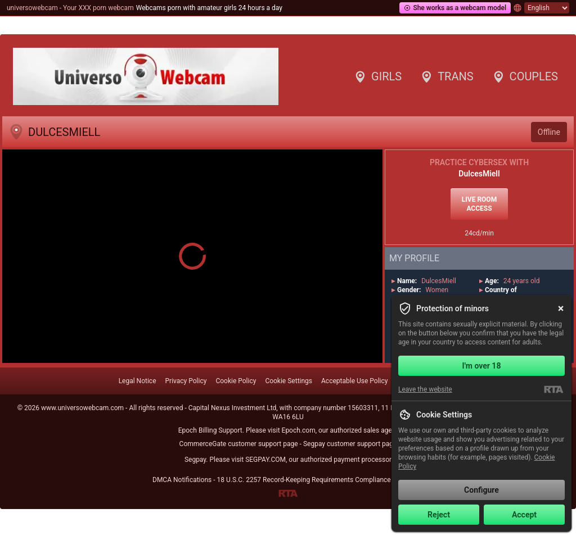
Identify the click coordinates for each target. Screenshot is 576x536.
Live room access (479, 204)
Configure (481, 489)
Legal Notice (137, 381)
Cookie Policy (235, 381)
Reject (439, 514)
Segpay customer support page (350, 444)
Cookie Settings (288, 381)
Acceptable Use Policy (354, 381)
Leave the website (425, 389)
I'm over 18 (481, 365)
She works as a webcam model (455, 8)
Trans (446, 76)
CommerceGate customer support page (238, 444)
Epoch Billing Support (210, 430)
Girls (377, 76)
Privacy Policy (186, 381)
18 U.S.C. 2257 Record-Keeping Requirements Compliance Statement (320, 480)
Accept (524, 514)
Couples (525, 76)
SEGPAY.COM (265, 460)
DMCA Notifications (182, 480)
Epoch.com (299, 430)
